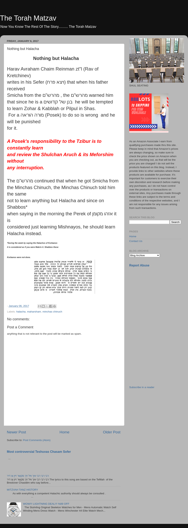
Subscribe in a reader (141, 387)
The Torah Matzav (28, 18)
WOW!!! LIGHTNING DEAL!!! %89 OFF (46, 503)
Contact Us (135, 241)
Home (64, 432)
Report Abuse (139, 265)
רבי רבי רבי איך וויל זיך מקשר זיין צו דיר (28, 475)
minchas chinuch (52, 311)
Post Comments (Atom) (37, 440)
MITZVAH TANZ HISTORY (22, 489)
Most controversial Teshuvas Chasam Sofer (39, 451)
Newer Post (16, 432)
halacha (20, 311)
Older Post (111, 432)
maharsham (34, 311)
